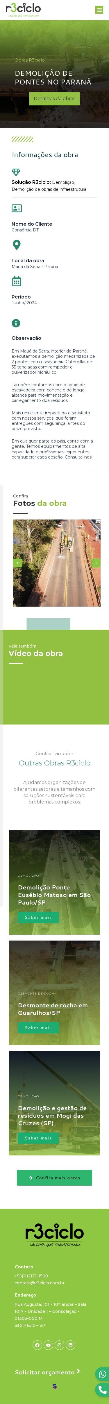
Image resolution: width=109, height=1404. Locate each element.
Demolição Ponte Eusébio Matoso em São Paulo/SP (54, 894)
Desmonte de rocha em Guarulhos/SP (53, 1009)
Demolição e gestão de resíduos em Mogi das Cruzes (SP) (52, 1115)
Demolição (63, 182)
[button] (99, 10)
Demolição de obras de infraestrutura (49, 189)
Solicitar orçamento (45, 1372)
